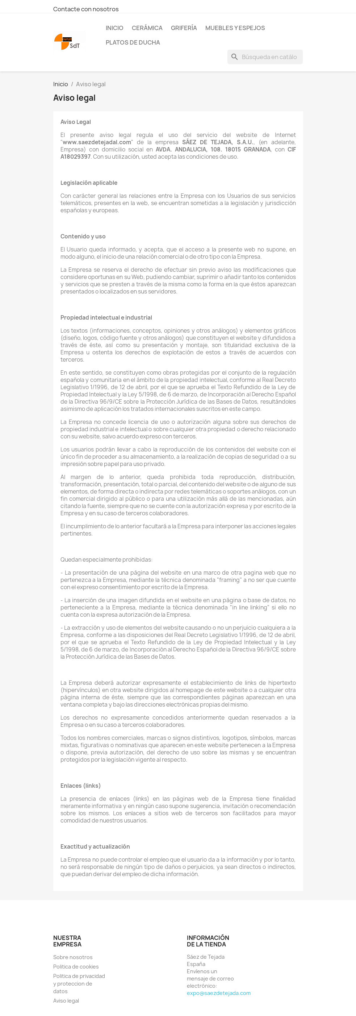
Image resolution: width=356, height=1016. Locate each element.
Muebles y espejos (235, 28)
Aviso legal (66, 1000)
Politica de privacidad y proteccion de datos (79, 984)
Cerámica (147, 28)
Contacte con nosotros (86, 9)
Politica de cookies (76, 966)
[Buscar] (265, 57)
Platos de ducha (133, 42)
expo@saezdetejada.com (219, 993)
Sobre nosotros (73, 957)
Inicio (114, 28)
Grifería (184, 28)
